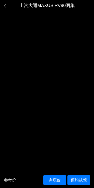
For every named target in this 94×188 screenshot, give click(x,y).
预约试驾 (79, 180)
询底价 (55, 180)
